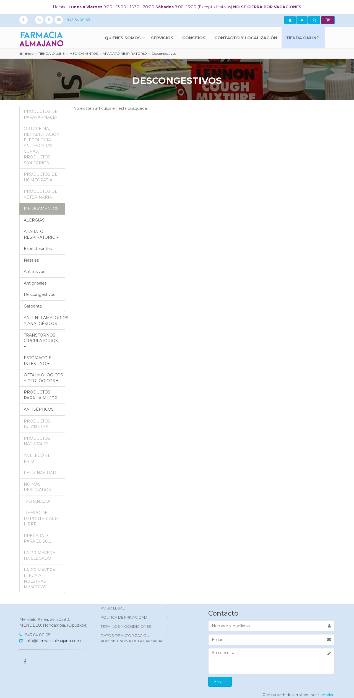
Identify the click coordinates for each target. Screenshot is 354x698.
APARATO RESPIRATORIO (41, 234)
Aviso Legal (112, 608)
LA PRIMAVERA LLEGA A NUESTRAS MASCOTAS (39, 578)
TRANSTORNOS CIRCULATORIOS (41, 340)
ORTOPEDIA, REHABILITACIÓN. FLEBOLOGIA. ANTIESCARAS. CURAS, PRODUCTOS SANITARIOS (42, 145)
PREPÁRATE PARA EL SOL (37, 538)
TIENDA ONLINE (302, 37)
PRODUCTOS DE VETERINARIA (41, 194)
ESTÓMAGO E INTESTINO (37, 360)
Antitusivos (34, 271)
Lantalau (326, 694)
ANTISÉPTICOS (39, 409)
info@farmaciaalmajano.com (50, 640)
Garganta (33, 306)
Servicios (162, 37)
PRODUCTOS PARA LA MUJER (40, 395)
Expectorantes (38, 248)
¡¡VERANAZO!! (37, 501)
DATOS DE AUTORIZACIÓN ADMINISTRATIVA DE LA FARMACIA (131, 638)
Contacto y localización (245, 37)
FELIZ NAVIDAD (40, 472)
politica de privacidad (124, 617)
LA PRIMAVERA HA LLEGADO (39, 555)
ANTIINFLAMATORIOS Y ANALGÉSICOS (44, 320)
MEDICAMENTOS (41, 208)
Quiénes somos (123, 37)
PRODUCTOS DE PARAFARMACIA (41, 114)
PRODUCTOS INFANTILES (37, 424)
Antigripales (35, 283)
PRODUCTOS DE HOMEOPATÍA (41, 177)
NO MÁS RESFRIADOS (37, 487)
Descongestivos (39, 294)
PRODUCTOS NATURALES (37, 441)
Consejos (193, 37)
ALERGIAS (34, 220)
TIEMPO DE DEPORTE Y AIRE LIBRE (41, 518)
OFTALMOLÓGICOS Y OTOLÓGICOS (43, 378)
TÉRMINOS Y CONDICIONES (126, 626)
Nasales (31, 260)
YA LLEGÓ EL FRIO (37, 458)
